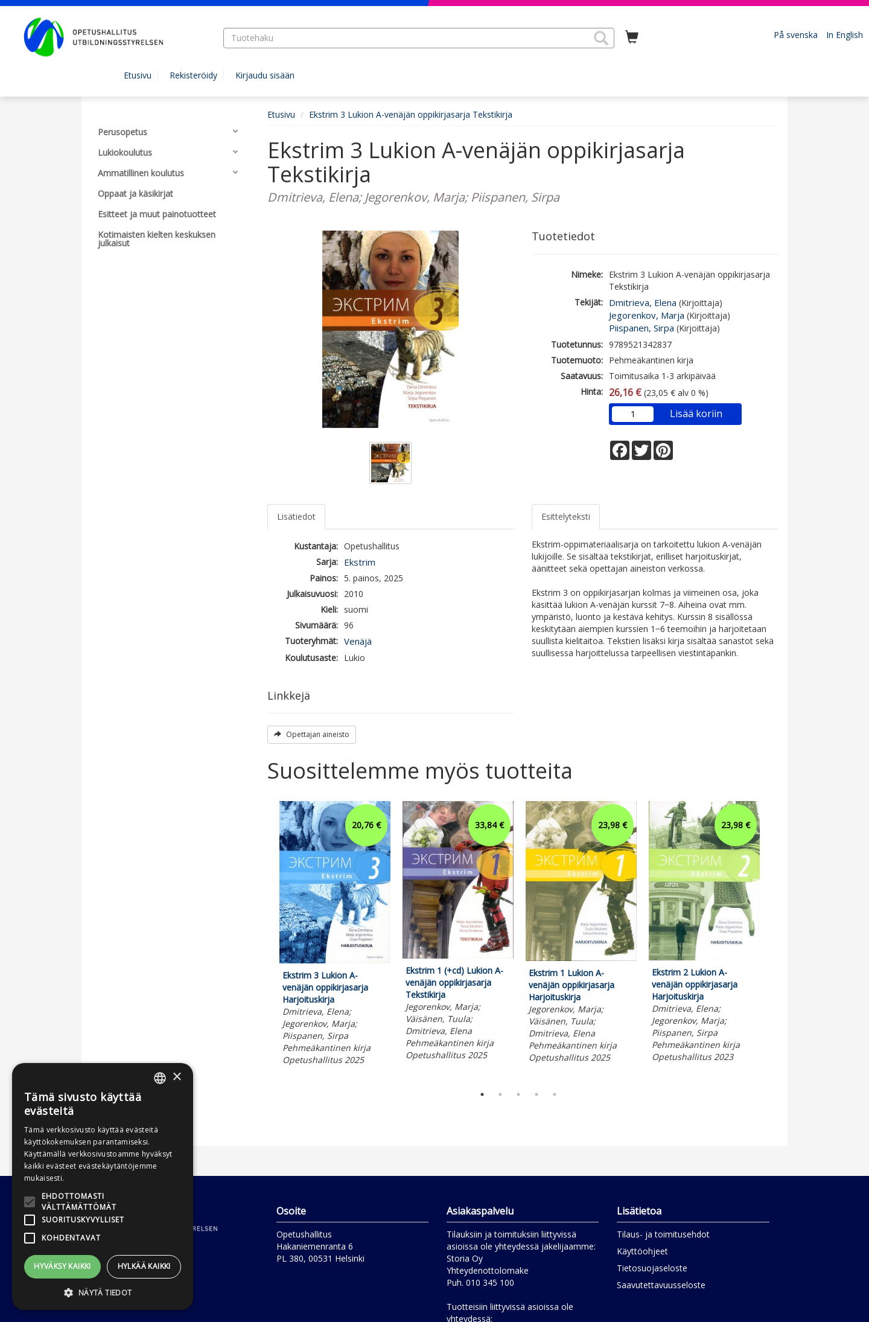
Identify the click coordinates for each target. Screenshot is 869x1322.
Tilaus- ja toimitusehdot (663, 1234)
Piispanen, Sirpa (641, 328)
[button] (601, 38)
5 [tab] (555, 1094)
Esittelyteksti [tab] (565, 516)
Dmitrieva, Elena (642, 302)
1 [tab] (482, 1094)
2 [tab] (500, 1094)
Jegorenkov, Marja (646, 315)
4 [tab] (536, 1094)
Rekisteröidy (193, 75)
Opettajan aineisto (311, 734)
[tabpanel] (334, 935)
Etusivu (137, 75)
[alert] (102, 1186)
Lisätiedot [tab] (296, 516)
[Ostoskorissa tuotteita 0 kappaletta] (631, 37)
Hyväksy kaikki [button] (62, 1266)
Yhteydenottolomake (488, 1270)
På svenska (796, 34)
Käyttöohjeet (642, 1251)
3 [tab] (518, 1094)
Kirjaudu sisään (264, 75)
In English (844, 34)
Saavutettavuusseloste (661, 1285)
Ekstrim (359, 562)
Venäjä (358, 641)
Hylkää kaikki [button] (144, 1266)
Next (772, 940)
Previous (264, 940)
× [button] (176, 1077)
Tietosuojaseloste (652, 1268)
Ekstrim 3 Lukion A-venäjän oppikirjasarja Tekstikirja (410, 114)
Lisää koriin (696, 413)
